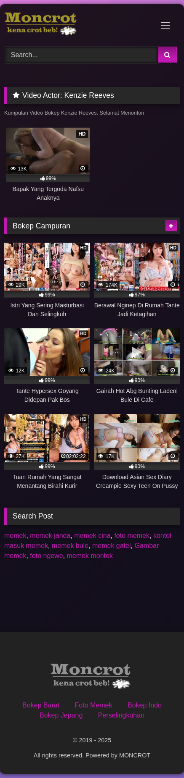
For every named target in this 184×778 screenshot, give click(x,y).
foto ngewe (46, 555)
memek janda (50, 535)
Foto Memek (93, 705)
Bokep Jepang (61, 715)
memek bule (70, 545)
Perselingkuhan (121, 715)
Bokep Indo (145, 705)
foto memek (131, 535)
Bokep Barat (40, 705)
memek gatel (111, 545)
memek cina (92, 535)
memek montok (90, 555)
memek (15, 535)
